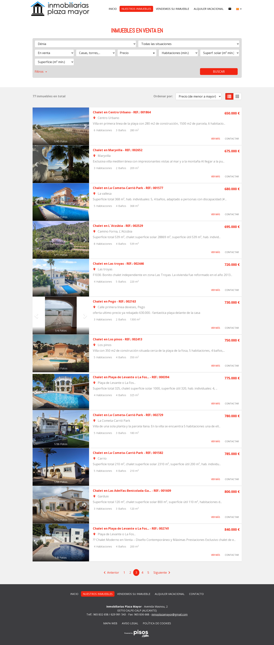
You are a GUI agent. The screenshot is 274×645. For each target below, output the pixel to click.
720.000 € (232, 264)
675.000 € (232, 151)
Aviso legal (130, 623)
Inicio (113, 9)
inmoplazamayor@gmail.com (170, 614)
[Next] (162, 572)
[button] (238, 9)
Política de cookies (157, 623)
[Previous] (110, 572)
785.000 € (232, 453)
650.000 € (232, 113)
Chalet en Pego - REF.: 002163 (114, 301)
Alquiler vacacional (209, 9)
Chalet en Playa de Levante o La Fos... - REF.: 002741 (131, 528)
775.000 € (232, 378)
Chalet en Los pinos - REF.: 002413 (117, 339)
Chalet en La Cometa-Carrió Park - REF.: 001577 (128, 188)
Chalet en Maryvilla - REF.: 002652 (117, 150)
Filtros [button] (41, 71)
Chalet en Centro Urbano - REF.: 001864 (122, 112)
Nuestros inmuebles (136, 9)
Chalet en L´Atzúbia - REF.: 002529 (118, 226)
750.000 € (232, 340)
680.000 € (232, 189)
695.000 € (232, 226)
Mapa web (110, 623)
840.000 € (232, 529)
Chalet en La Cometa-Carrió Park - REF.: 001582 (128, 453)
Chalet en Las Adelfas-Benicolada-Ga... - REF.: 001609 (132, 491)
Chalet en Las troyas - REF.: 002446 (118, 263)
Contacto (196, 594)
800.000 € (232, 491)
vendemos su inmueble (172, 9)
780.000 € (232, 416)
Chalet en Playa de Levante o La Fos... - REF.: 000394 (131, 377)
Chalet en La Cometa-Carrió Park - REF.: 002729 (128, 415)
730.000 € (232, 302)
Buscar (219, 71)
